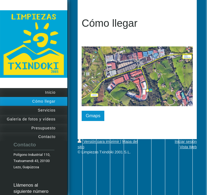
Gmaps (93, 115)
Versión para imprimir (99, 141)
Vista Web (188, 147)
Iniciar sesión (186, 141)
